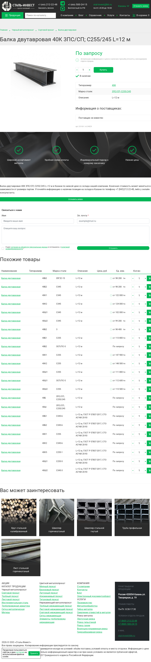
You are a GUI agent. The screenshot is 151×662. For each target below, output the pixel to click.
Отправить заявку (75, 200)
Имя (4, 217)
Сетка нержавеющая (50, 618)
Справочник (95, 15)
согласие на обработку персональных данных (29, 248)
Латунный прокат (48, 595)
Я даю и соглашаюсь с (38, 249)
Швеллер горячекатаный (57, 532)
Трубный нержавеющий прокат (55, 608)
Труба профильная (132, 530)
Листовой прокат (11, 602)
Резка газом (83, 628)
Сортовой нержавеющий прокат (56, 615)
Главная (4, 30)
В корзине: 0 (140, 15)
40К (114, 85)
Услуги (110, 15)
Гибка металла (85, 611)
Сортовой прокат (46, 30)
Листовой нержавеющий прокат (56, 611)
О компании (67, 15)
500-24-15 (77, 4)
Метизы (6, 615)
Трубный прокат (10, 598)
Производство (84, 605)
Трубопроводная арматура (16, 608)
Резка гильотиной (86, 624)
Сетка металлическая (13, 611)
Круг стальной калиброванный (18, 532)
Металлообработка (87, 608)
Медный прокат (47, 589)
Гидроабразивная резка (89, 634)
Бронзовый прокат (49, 592)
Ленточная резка (86, 621)
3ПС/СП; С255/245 (121, 91)
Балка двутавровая (67, 30)
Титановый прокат (49, 602)
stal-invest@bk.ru (102, 4)
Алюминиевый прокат (51, 598)
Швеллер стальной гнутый (94, 532)
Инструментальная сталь (15, 605)
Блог (81, 15)
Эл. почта (83, 217)
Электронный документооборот (94, 598)
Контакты (125, 15)
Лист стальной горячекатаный (21, 572)
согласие (20, 652)
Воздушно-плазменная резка (92, 631)
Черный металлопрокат (23, 30)
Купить (103, 69)
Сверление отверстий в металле (94, 615)
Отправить (113, 250)
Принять (34, 653)
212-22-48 (47, 4)
